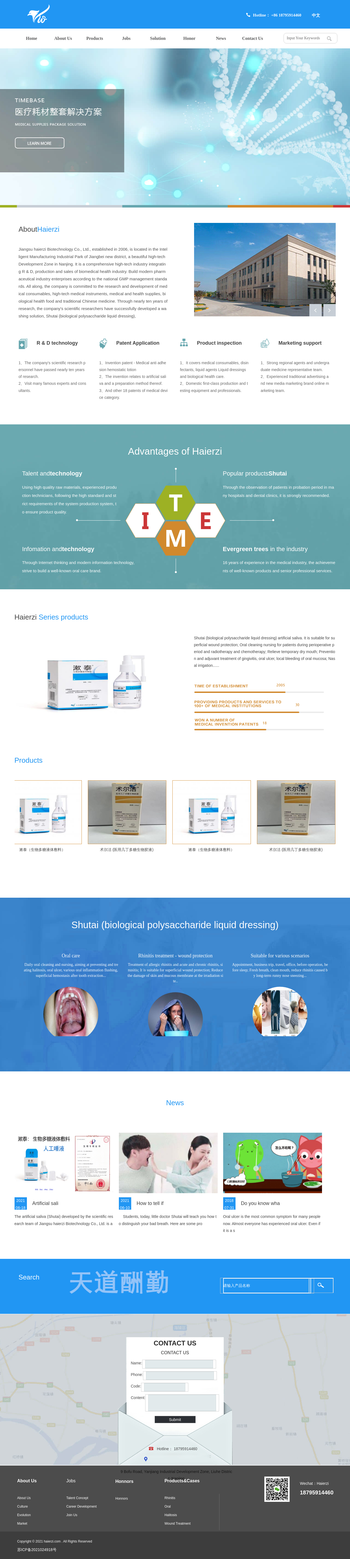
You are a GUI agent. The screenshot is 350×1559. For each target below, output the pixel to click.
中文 (316, 15)
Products (94, 38)
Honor (189, 38)
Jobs (126, 38)
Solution (158, 38)
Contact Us (252, 38)
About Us (63, 38)
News (221, 38)
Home (31, 38)
